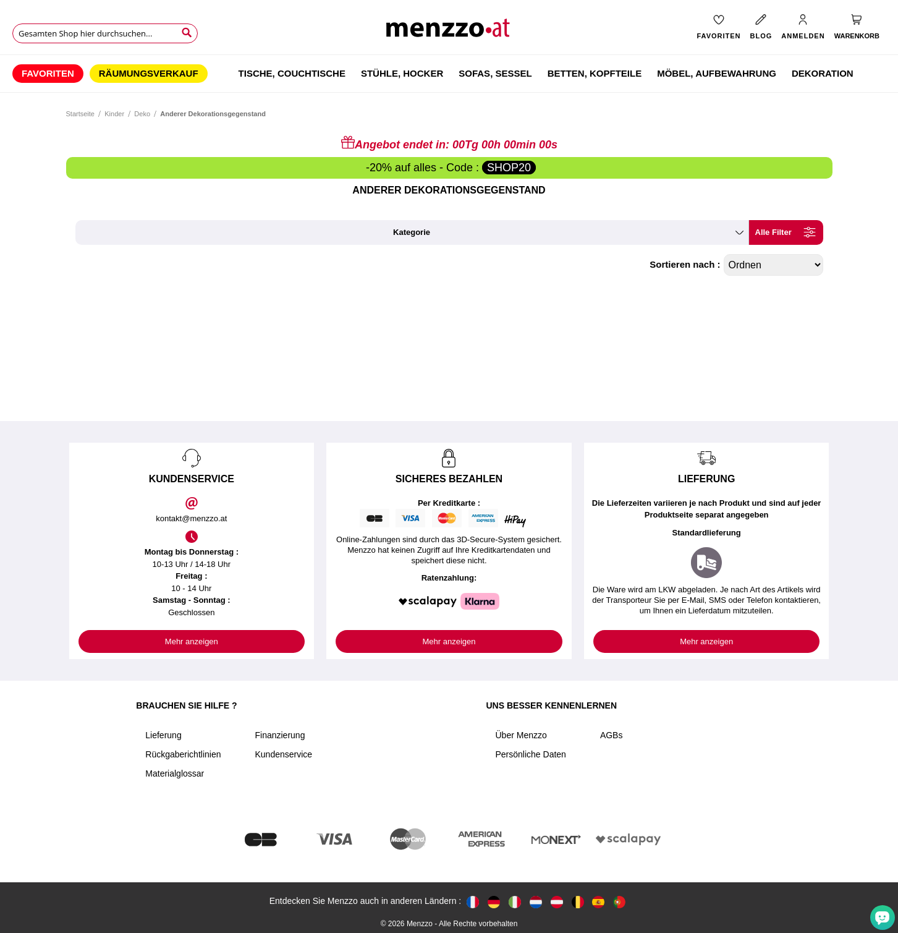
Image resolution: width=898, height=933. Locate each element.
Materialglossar (174, 773)
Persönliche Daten (530, 754)
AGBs (611, 735)
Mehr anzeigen (191, 641)
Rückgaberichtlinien (183, 754)
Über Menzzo (520, 735)
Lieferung (163, 735)
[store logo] (448, 31)
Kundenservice (283, 754)
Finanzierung (280, 735)
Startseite (80, 113)
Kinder (114, 113)
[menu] (449, 73)
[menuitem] (47, 73)
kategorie (411, 232)
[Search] (186, 33)
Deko (142, 113)
